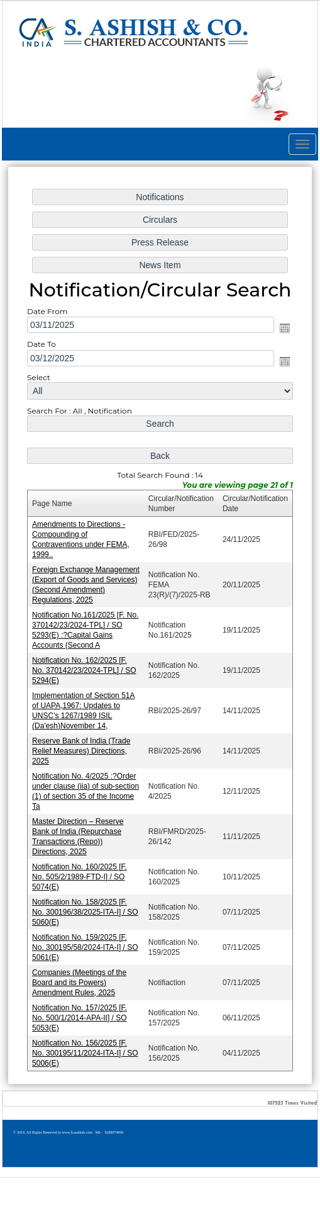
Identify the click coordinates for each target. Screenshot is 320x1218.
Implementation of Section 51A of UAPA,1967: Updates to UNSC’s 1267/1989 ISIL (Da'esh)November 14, (84, 709)
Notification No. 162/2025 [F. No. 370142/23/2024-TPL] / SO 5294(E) (85, 669)
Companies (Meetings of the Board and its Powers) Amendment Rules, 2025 (80, 977)
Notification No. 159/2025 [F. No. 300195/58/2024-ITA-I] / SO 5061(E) (86, 942)
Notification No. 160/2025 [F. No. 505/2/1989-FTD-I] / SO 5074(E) (81, 873)
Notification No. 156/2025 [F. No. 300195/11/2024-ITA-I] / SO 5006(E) (86, 1046)
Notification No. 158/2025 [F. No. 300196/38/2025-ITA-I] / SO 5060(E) (86, 908)
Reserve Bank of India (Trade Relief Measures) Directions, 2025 (82, 749)
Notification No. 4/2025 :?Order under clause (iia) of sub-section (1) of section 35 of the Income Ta (87, 788)
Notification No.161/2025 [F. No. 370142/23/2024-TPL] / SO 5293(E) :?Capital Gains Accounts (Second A (86, 630)
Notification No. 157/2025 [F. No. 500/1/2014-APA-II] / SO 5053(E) (81, 1012)
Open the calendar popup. (283, 332)
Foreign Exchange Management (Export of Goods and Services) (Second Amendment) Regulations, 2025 (87, 585)
